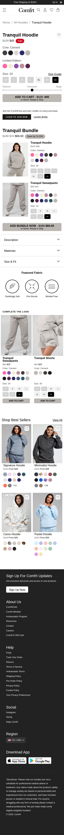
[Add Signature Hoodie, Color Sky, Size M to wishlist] (26, 428)
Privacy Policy (12, 686)
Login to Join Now (17, 117)
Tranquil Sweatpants (44, 183)
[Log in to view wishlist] (51, 10)
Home (6, 22)
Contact (9, 626)
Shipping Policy (13, 676)
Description (32, 240)
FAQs (9, 653)
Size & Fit (32, 262)
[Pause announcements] (61, 2)
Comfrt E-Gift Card (15, 635)
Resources (11, 621)
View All (57, 420)
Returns (10, 662)
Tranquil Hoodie (41, 142)
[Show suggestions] (16, 740)
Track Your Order (14, 657)
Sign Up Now (17, 589)
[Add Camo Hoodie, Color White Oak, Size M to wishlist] (26, 497)
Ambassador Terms (15, 671)
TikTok (9, 717)
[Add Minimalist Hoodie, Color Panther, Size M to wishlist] (57, 428)
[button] (3, 10)
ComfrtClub (11, 607)
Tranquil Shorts (44, 358)
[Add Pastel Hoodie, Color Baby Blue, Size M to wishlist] (57, 497)
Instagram (11, 712)
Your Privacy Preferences (18, 695)
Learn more (41, 117)
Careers (10, 630)
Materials (32, 251)
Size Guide (54, 74)
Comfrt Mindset (13, 612)
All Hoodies (21, 22)
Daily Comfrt (12, 722)
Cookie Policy (12, 690)
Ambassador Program (16, 616)
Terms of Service (14, 667)
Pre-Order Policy (14, 681)
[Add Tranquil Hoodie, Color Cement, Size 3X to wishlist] (59, 34)
